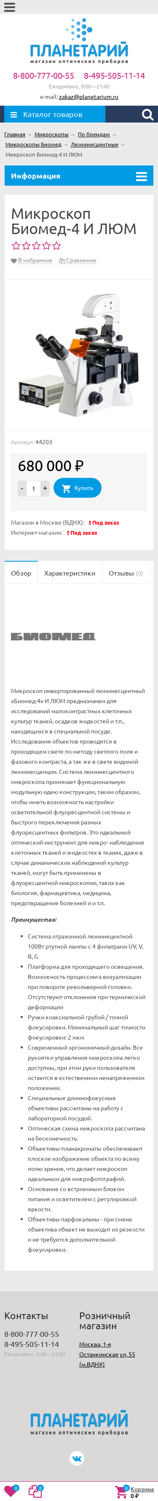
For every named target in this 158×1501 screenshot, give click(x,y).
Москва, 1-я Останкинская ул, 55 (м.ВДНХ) (107, 1354)
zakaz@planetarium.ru (88, 96)
